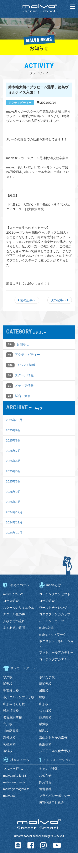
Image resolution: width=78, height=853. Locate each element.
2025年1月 (13, 502)
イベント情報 (26, 365)
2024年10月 (14, 532)
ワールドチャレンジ (53, 607)
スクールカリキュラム (18, 607)
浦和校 (43, 731)
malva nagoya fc (14, 782)
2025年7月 (13, 450)
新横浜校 (9, 737)
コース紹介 (11, 600)
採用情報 (45, 782)
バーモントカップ (51, 621)
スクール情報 (24, 375)
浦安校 (7, 683)
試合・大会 (23, 396)
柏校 (42, 697)
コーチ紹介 (47, 600)
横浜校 (43, 724)
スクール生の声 (14, 614)
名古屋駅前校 (12, 717)
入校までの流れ (14, 621)
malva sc (9, 795)
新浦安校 (45, 683)
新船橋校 (45, 744)
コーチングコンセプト (54, 594)
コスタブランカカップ (54, 614)
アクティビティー (27, 354)
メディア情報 (24, 385)
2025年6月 (13, 461)
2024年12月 (14, 512)
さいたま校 (47, 677)
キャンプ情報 (48, 768)
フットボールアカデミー (56, 652)
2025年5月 (13, 471)
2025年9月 (13, 430)
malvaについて (13, 594)
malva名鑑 (46, 627)
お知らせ (23, 344)
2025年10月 (14, 420)
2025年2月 (13, 491)
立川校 (7, 724)
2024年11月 (14, 522)
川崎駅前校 (11, 731)
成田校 (43, 690)
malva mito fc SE (15, 775)
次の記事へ (60, 300)
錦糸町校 (45, 717)
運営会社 (45, 789)
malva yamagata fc (16, 789)
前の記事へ (27, 300)
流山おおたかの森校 (53, 737)
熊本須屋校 (11, 710)
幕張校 (7, 751)
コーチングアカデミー (54, 659)
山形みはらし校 (14, 704)
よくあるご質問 (14, 627)
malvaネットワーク (52, 634)
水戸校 (7, 677)
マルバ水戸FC (13, 768)
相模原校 (9, 744)
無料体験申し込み (51, 802)
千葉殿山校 (11, 690)
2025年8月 (13, 440)
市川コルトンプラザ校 (18, 697)
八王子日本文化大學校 (54, 751)
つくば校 (45, 710)
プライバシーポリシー (54, 795)
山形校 (43, 704)
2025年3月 (13, 481)
